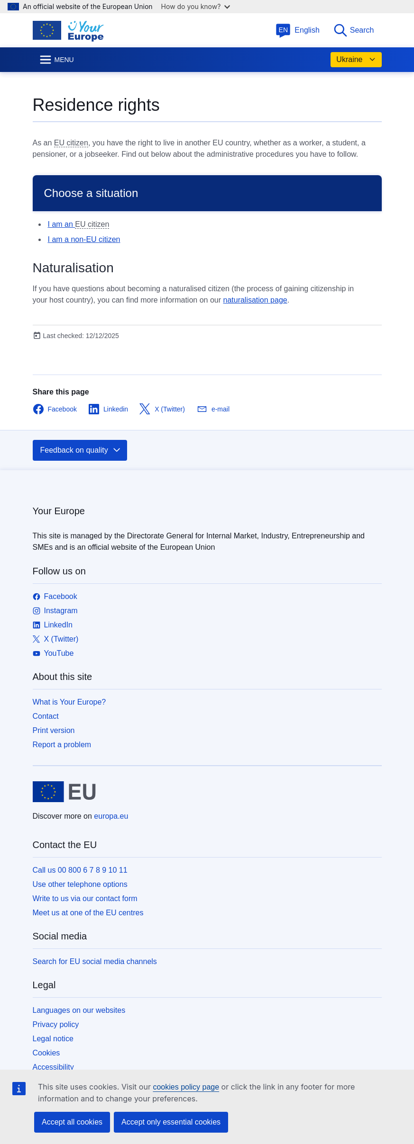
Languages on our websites (79, 1010)
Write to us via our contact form (85, 898)
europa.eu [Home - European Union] (111, 816)
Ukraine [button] (356, 59)
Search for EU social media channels (95, 961)
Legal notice (53, 1039)
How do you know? (195, 6)
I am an (61, 224)
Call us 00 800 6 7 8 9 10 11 (80, 870)
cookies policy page (186, 1087)
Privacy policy (56, 1024)
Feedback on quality (80, 450)
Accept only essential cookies (171, 1122)
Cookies (46, 1053)
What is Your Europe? (69, 702)
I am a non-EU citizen (84, 239)
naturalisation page (255, 300)
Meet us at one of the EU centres (88, 913)
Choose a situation (91, 193)
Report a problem (62, 745)
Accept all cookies (72, 1122)
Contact (46, 716)
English (297, 30)
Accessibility (53, 1067)
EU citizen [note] (71, 143)
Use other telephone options (80, 884)
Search (353, 30)
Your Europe (59, 511)
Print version (54, 730)
